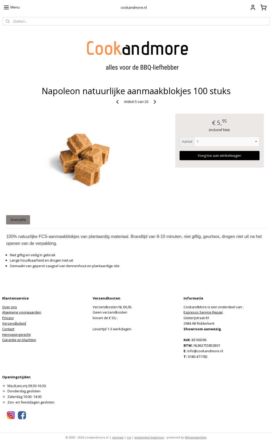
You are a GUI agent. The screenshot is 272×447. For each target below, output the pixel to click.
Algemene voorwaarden (21, 312)
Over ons (9, 307)
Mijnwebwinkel (195, 437)
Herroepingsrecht (16, 334)
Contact (8, 329)
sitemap (118, 437)
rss (129, 437)
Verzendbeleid (14, 323)
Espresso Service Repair (203, 312)
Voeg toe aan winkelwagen (219, 155)
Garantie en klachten (19, 339)
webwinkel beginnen (149, 437)
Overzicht (18, 219)
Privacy (8, 317)
